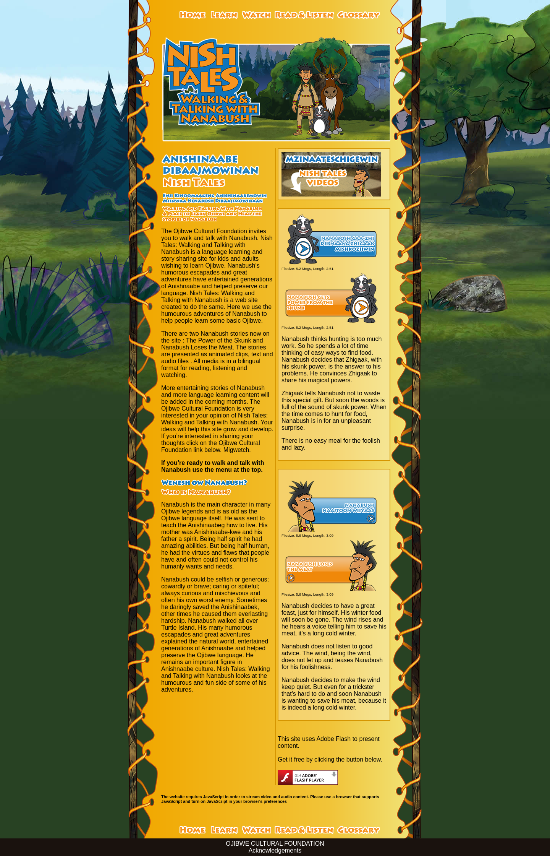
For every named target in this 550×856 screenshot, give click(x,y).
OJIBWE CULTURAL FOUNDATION (275, 843)
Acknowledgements (275, 850)
